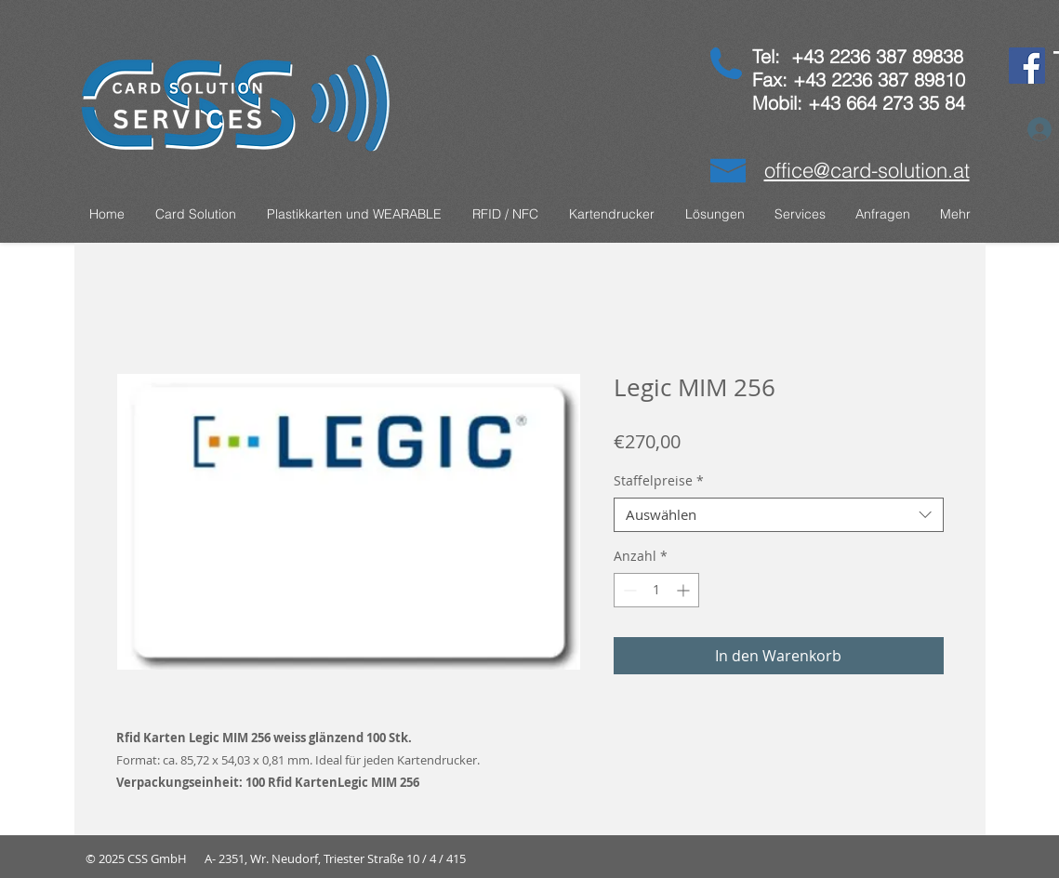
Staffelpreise (659, 480)
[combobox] (779, 515)
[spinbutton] (656, 590)
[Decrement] (628, 590)
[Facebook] (1027, 65)
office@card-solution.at (867, 170)
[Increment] (684, 590)
